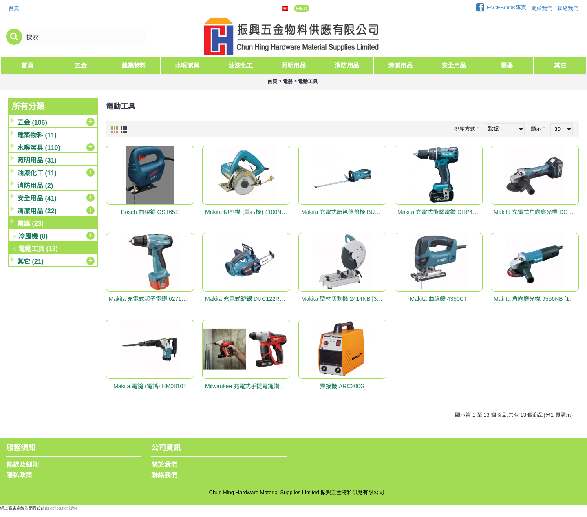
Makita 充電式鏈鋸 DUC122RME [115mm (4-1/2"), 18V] (247, 299)
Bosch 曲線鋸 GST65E (150, 212)
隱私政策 (19, 475)
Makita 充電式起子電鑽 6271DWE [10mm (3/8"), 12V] (151, 299)
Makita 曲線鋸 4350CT (439, 299)
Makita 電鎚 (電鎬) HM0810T (150, 386)
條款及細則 (22, 464)
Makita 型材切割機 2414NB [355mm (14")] (343, 299)
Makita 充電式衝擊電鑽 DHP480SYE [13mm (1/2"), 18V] (440, 212)
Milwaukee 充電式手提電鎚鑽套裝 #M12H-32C (247, 386)
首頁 (272, 81)
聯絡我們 (164, 475)
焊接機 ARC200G (342, 386)
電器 (288, 81)
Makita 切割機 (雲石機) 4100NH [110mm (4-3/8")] (247, 212)
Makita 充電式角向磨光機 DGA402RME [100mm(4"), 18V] (536, 212)
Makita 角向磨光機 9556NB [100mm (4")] (536, 299)
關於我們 (164, 464)
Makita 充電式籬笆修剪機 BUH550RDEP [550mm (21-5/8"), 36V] (343, 212)
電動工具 (308, 81)
